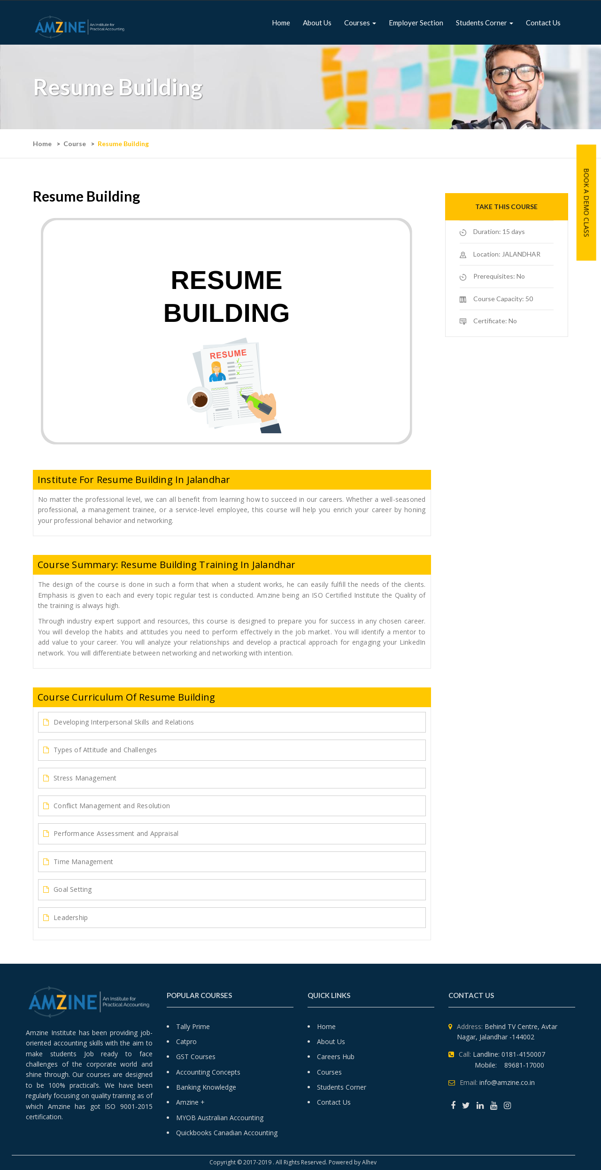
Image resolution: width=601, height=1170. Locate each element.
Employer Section (416, 22)
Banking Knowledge (206, 1087)
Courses (360, 22)
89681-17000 (524, 1065)
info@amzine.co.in (507, 1082)
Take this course (506, 207)
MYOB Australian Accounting (219, 1117)
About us (317, 22)
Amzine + (190, 1102)
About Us (331, 1041)
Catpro (186, 1041)
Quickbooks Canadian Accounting (226, 1132)
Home (281, 22)
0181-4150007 (523, 1054)
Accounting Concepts (208, 1072)
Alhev (370, 1162)
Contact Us (543, 22)
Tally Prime (193, 1026)
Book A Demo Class (586, 202)
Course (74, 144)
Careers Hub (335, 1056)
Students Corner (484, 22)
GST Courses (196, 1056)
